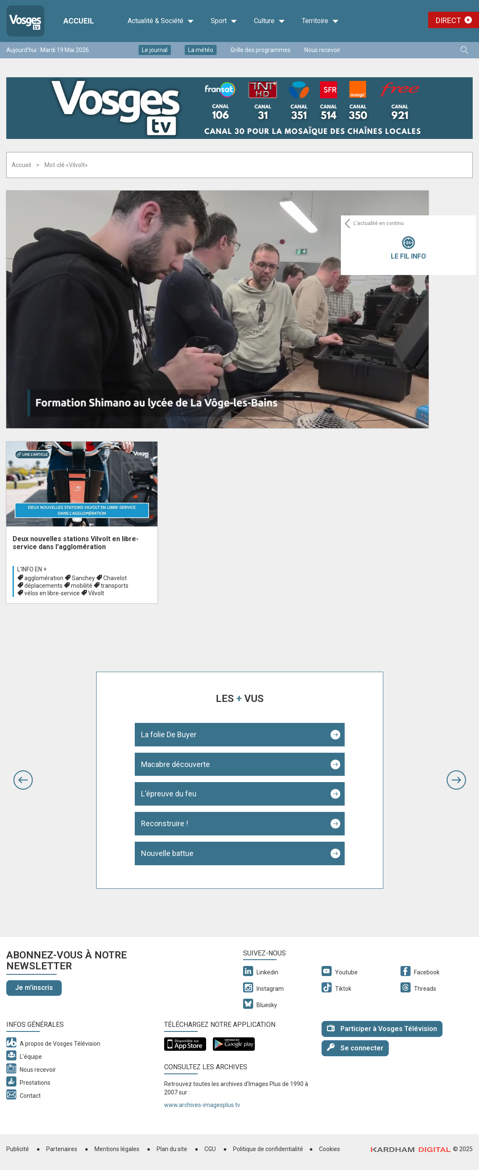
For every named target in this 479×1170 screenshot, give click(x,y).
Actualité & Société (161, 21)
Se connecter (355, 1047)
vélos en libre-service (52, 593)
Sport (224, 21)
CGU (210, 1149)
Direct (448, 20)
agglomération (43, 578)
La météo (200, 50)
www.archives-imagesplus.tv (202, 1105)
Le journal (155, 50)
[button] (23, 780)
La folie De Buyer (168, 734)
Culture (269, 21)
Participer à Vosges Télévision (382, 1028)
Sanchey (83, 578)
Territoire (320, 21)
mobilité (81, 585)
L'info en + (32, 569)
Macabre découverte (175, 764)
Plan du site (172, 1149)
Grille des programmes (260, 50)
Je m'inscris (34, 988)
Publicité (17, 1149)
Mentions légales (116, 1149)
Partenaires (61, 1149)
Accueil (21, 165)
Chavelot (115, 578)
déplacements (43, 585)
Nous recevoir (322, 50)
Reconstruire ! (164, 823)
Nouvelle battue (167, 853)
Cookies (329, 1149)
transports (114, 585)
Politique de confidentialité (268, 1149)
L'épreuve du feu (168, 793)
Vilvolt (96, 593)
